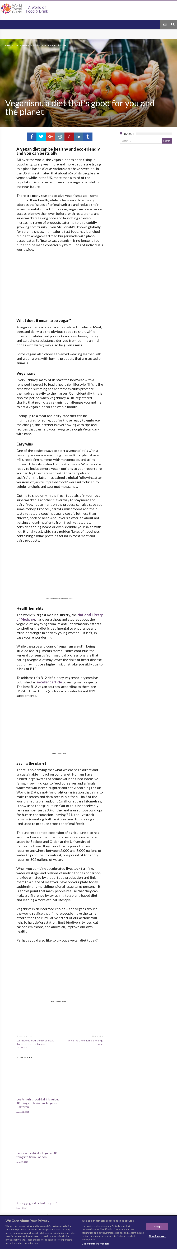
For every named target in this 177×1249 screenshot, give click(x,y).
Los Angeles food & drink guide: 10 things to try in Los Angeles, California (35, 1046)
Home (7, 45)
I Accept (157, 1227)
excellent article (49, 687)
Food (16, 45)
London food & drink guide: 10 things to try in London (56, 1098)
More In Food (24, 1062)
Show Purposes (157, 1236)
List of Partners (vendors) (96, 1243)
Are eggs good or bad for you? (88, 1094)
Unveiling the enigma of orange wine (84, 1044)
